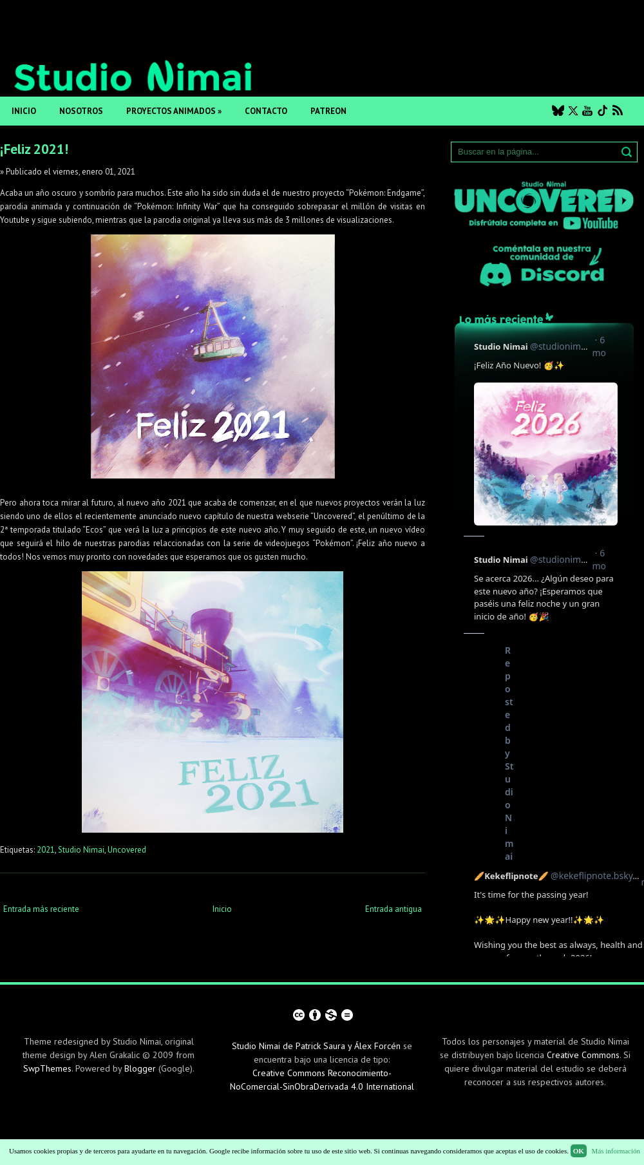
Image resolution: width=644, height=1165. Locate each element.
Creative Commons (583, 1055)
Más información (616, 1151)
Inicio (24, 111)
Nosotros (81, 111)
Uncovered (127, 849)
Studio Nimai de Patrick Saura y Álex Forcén (316, 1046)
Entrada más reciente (41, 909)
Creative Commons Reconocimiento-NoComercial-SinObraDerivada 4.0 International (322, 1079)
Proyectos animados (174, 111)
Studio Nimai (81, 849)
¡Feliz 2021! (34, 149)
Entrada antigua (393, 909)
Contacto (266, 111)
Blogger (140, 1068)
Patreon (328, 111)
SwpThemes (47, 1068)
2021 (46, 849)
